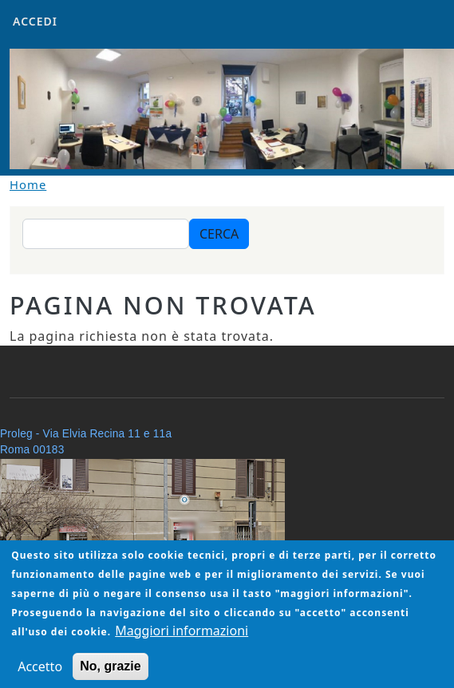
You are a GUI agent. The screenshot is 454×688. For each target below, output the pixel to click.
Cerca (219, 234)
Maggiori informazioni (181, 641)
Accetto (40, 677)
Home (28, 184)
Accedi (35, 21)
